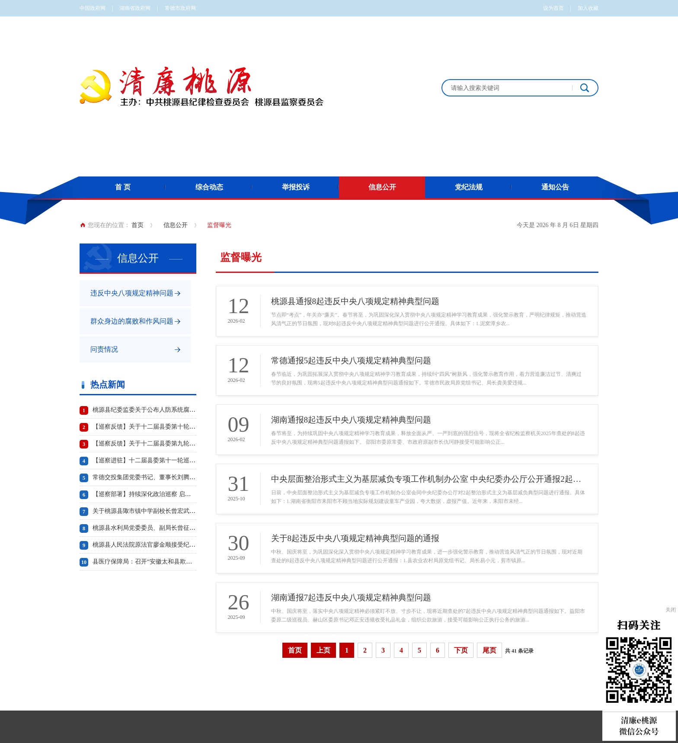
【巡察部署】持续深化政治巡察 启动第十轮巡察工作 (163, 494)
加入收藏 (588, 8)
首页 (137, 225)
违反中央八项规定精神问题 (131, 293)
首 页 (123, 187)
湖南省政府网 (134, 8)
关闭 (670, 610)
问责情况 (104, 349)
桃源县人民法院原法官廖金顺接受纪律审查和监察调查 (165, 544)
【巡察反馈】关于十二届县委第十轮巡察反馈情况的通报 (168, 426)
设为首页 (553, 8)
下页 (461, 650)
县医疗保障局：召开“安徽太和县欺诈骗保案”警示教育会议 (171, 561)
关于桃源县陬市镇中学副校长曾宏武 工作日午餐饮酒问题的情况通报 (184, 511)
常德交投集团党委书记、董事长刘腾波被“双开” (156, 477)
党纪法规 (469, 187)
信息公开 (382, 187)
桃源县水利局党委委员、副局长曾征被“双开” (153, 528)
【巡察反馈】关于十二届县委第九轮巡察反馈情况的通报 (168, 443)
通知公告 (555, 187)
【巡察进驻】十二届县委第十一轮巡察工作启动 (156, 460)
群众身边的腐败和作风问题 (131, 321)
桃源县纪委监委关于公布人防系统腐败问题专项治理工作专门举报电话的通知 (195, 410)
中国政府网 (93, 8)
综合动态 (209, 187)
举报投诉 (296, 187)
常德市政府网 (180, 8)
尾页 (489, 650)
